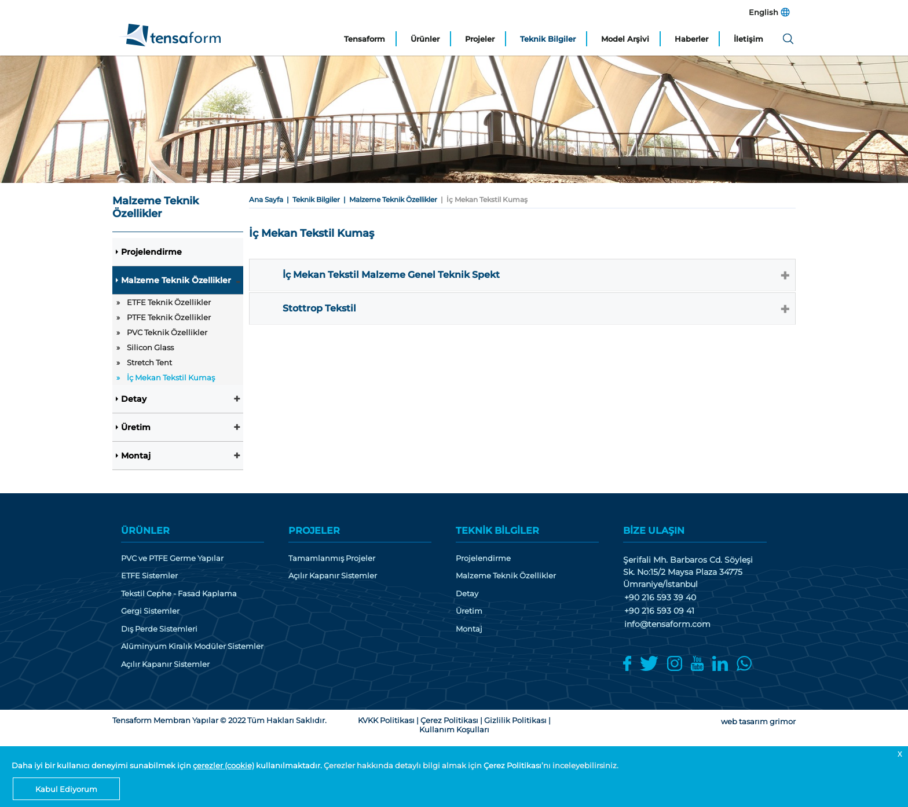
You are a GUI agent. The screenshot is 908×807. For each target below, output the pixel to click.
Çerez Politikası (512, 765)
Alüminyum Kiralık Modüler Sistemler (192, 646)
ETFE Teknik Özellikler (169, 302)
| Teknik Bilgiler (311, 199)
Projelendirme (151, 252)
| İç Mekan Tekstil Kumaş (482, 199)
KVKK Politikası (386, 720)
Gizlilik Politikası (515, 720)
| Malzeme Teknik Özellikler (388, 199)
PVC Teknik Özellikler (167, 332)
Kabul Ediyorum (66, 789)
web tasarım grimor (758, 721)
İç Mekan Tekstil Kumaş (171, 377)
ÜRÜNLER (145, 530)
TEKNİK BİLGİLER (497, 530)
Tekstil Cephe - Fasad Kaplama (179, 593)
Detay (134, 399)
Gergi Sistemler (150, 611)
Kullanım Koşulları (454, 729)
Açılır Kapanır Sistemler (165, 664)
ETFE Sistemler (149, 575)
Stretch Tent (149, 362)
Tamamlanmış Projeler (331, 558)
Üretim (136, 427)
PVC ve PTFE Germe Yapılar (172, 558)
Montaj (136, 455)
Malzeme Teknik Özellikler (176, 280)
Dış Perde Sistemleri (159, 629)
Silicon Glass (150, 347)
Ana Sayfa (266, 199)
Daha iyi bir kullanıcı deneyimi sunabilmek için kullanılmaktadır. (168, 765)
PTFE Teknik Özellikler (169, 317)
